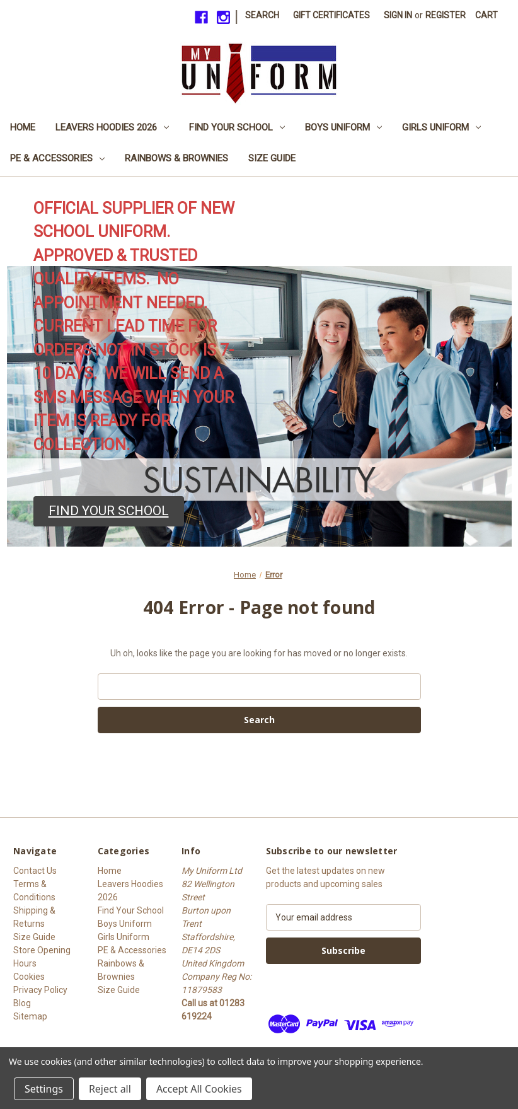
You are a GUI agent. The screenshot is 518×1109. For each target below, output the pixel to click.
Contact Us (35, 871)
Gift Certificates (331, 15)
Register (445, 15)
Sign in (398, 15)
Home (22, 127)
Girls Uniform (441, 127)
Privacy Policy (40, 990)
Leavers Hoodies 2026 (112, 127)
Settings (44, 1089)
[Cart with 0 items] (486, 15)
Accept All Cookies (199, 1089)
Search (262, 15)
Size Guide (272, 158)
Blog (22, 1003)
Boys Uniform (343, 127)
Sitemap (30, 1016)
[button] (108, 511)
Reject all (110, 1089)
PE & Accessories (57, 158)
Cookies (29, 977)
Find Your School (237, 127)
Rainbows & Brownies (176, 158)
